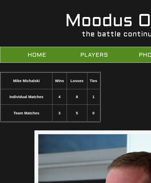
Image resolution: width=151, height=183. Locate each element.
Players (94, 54)
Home (37, 54)
